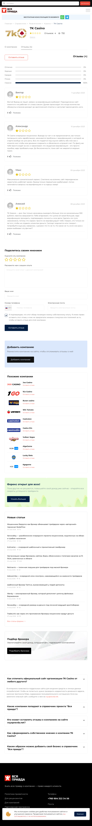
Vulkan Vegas (29, 435)
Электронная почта (56, 301)
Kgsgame (27, 462)
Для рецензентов (13, 796)
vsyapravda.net (52, 695)
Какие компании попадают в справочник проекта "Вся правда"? (46, 706)
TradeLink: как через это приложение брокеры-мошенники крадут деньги (40, 612)
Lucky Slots (28, 453)
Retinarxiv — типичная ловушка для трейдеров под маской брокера (37, 565)
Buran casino (28, 399)
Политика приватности (16, 792)
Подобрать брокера (19, 649)
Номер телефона (12, 301)
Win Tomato (28, 408)
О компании (11, 47)
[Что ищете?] (40, 3)
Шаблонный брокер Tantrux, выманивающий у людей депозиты (35, 583)
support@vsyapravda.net (60, 806)
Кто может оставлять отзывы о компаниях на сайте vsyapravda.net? (46, 719)
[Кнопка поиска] (4, 3)
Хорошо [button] (80, 814)
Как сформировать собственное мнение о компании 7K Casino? (46, 732)
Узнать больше (18, 497)
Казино (32, 37)
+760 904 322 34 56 (58, 796)
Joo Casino (27, 380)
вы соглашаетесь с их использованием (40, 815)
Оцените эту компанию (15, 254)
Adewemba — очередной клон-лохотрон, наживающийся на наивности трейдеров (44, 574)
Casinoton (27, 417)
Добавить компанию (21, 357)
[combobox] (8, 306)
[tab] (13, 47)
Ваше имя (9, 289)
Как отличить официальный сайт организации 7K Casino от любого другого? (46, 678)
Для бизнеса (85, 3)
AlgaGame (27, 444)
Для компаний (12, 801)
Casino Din (27, 426)
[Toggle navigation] (88, 10)
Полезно (14, 111)
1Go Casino (27, 390)
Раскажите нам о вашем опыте (18, 263)
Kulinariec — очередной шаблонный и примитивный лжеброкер (36, 545)
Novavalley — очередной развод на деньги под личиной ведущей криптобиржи (43, 603)
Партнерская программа (17, 805)
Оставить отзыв (76, 57)
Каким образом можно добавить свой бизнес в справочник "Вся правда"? (46, 746)
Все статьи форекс (16, 619)
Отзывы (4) (26, 47)
